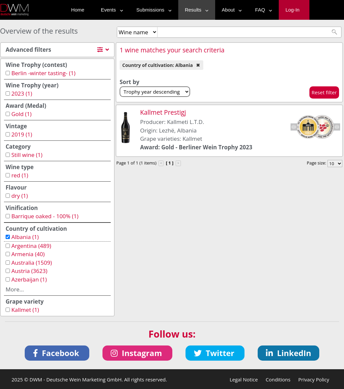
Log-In (292, 10)
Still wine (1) (26, 155)
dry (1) (19, 195)
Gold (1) (21, 114)
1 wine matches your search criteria (172, 49)
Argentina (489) (31, 246)
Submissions (152, 10)
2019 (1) (21, 134)
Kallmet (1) (25, 310)
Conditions (278, 379)
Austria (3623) (29, 271)
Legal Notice (244, 379)
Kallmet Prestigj (163, 112)
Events (110, 10)
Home (77, 10)
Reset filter (324, 92)
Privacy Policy (313, 379)
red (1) (19, 175)
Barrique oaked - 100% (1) (44, 216)
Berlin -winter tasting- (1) (43, 73)
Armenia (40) (27, 254)
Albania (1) (25, 237)
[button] (57, 353)
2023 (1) (21, 93)
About (230, 10)
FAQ (262, 10)
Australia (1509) (31, 262)
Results (195, 10)
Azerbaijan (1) (29, 279)
